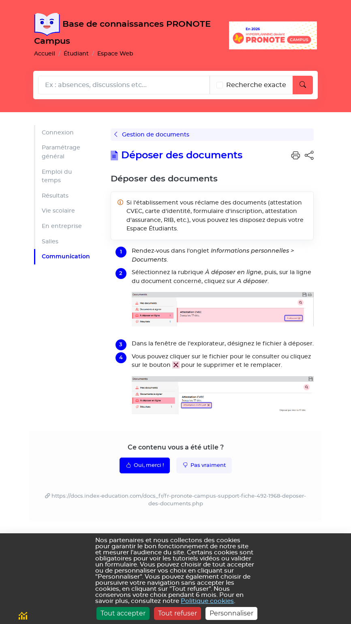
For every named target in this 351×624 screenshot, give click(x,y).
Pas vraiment (204, 465)
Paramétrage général (61, 152)
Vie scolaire (58, 211)
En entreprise (62, 226)
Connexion (58, 133)
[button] (295, 155)
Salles (50, 242)
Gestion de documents (151, 135)
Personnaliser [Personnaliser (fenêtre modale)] (231, 613)
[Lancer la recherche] (303, 85)
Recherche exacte (256, 85)
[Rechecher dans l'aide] (124, 85)
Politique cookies (207, 601)
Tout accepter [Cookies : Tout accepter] (123, 613)
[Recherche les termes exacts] (219, 85)
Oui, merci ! (145, 465)
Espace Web (115, 54)
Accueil (44, 54)
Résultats (55, 196)
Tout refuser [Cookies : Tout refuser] (177, 613)
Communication (66, 256)
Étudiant (76, 54)
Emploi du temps (57, 176)
